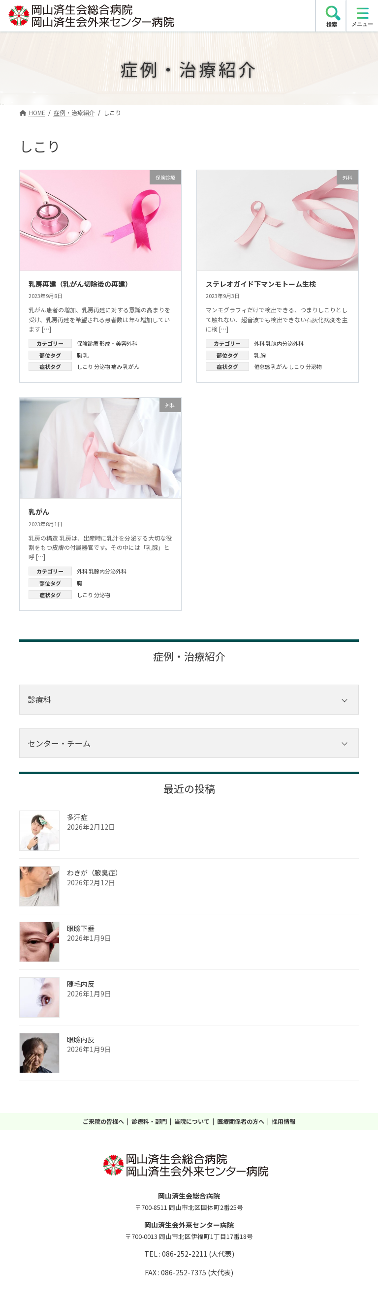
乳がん (131, 366)
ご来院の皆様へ (103, 1121)
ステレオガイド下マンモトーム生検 (261, 284)
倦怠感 (262, 366)
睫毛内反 (80, 984)
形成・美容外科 (118, 343)
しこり (85, 366)
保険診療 (87, 343)
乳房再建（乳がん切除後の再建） (80, 284)
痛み (116, 366)
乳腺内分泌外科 (285, 343)
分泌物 (102, 366)
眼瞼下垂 (80, 928)
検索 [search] (331, 24)
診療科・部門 (149, 1121)
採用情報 (283, 1121)
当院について (192, 1121)
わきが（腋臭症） (94, 872)
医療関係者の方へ (240, 1121)
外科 (259, 343)
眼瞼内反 (80, 1039)
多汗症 (77, 817)
